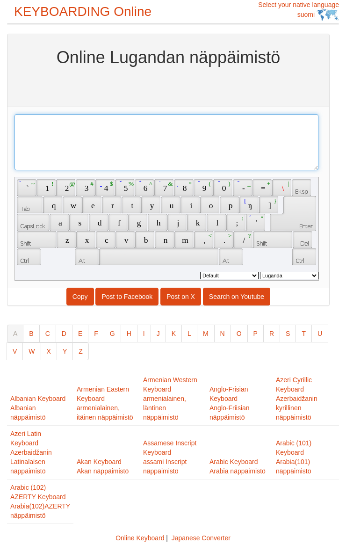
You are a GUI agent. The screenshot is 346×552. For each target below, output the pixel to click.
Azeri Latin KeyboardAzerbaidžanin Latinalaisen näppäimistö (31, 452)
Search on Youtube (236, 296)
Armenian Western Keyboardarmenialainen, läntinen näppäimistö (170, 398)
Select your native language (298, 11)
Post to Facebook (126, 296)
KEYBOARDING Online (82, 11)
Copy (80, 296)
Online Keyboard (139, 538)
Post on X (180, 296)
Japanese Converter (201, 538)
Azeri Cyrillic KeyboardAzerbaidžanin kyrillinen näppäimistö (296, 398)
